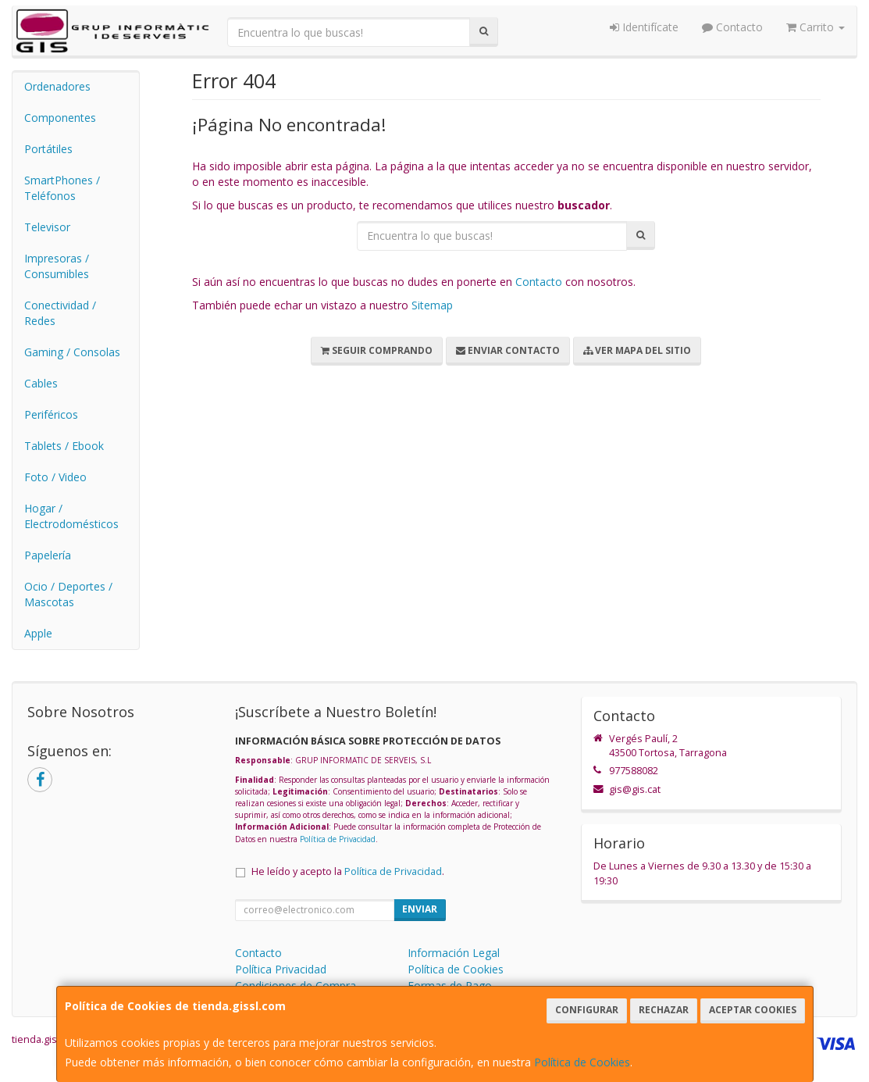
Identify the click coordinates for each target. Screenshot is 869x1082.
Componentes (60, 117)
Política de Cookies (582, 1062)
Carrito (815, 27)
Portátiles (48, 148)
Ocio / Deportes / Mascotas (68, 594)
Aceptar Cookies (752, 1009)
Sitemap (432, 305)
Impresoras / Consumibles (56, 266)
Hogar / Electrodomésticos (71, 516)
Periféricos (51, 414)
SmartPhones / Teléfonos (62, 188)
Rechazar (664, 1009)
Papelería (47, 555)
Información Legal (454, 952)
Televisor (47, 227)
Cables (41, 383)
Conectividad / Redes (60, 313)
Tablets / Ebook (64, 445)
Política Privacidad (280, 969)
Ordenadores (57, 86)
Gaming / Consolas (72, 352)
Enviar (419, 909)
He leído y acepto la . (347, 871)
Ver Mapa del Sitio (637, 350)
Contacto (732, 27)
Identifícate (644, 27)
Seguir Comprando (377, 350)
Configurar (586, 1009)
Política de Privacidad (338, 839)
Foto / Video (55, 477)
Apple (38, 633)
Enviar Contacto (508, 350)
